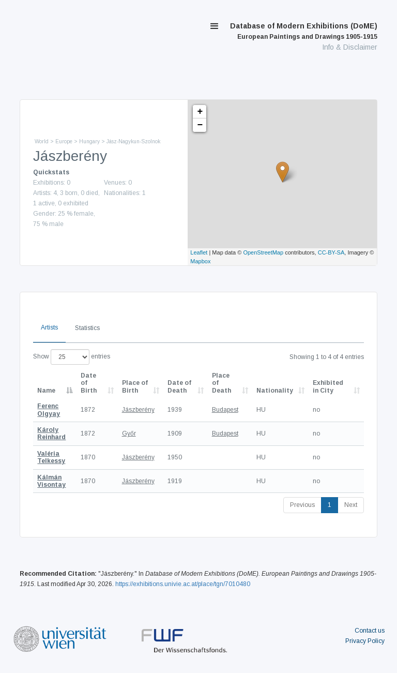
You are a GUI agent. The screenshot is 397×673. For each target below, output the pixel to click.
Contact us (370, 630)
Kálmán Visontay (51, 481)
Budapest (225, 409)
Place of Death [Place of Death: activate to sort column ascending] (221, 383)
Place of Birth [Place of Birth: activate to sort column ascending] (135, 386)
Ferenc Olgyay (48, 409)
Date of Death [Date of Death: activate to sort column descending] (179, 386)
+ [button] (200, 112)
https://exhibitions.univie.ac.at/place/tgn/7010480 (182, 584)
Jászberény (138, 409)
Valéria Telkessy (51, 457)
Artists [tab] (49, 327)
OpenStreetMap (263, 252)
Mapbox (200, 261)
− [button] (200, 125)
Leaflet (198, 252)
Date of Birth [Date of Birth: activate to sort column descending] (89, 383)
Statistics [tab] (87, 328)
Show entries (71, 357)
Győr (129, 433)
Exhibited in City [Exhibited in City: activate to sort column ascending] (328, 386)
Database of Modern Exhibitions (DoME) (303, 31)
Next (350, 505)
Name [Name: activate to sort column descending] (46, 390)
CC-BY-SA (331, 252)
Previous (302, 505)
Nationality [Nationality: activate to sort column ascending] (274, 390)
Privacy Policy (365, 641)
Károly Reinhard (51, 433)
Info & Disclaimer (349, 47)
